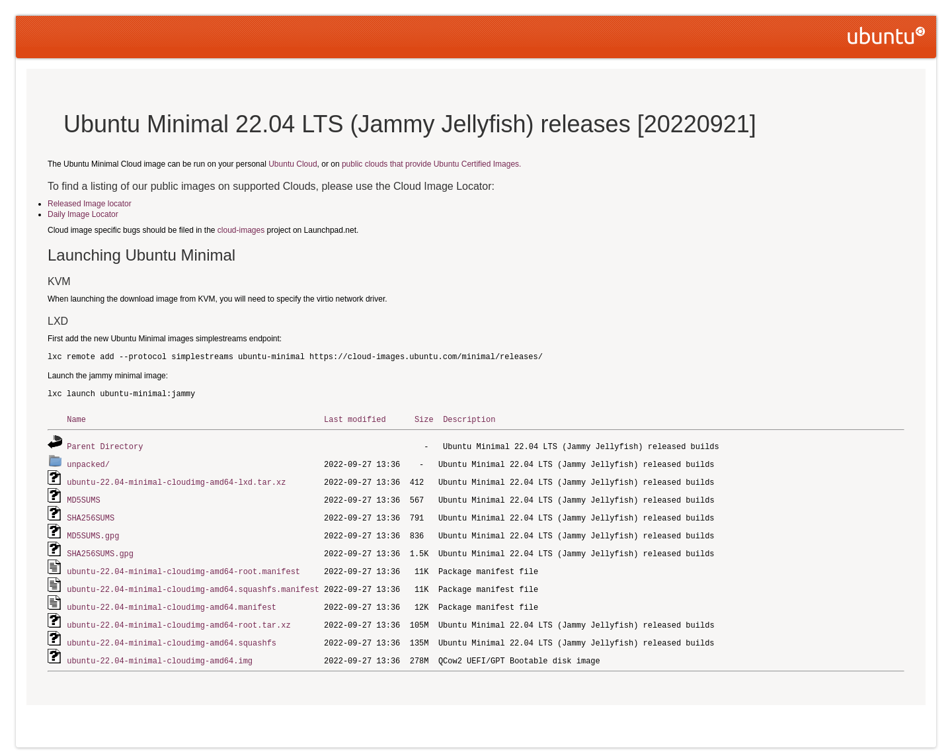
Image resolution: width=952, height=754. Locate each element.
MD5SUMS (83, 497)
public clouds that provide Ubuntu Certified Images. (431, 164)
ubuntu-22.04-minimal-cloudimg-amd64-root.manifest (183, 565)
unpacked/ (88, 462)
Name (76, 419)
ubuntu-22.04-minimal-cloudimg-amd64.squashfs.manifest (193, 583)
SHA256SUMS (90, 514)
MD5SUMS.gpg (93, 531)
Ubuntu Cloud (292, 164)
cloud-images (241, 230)
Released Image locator (90, 203)
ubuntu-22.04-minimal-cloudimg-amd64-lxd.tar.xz (176, 479)
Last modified (355, 419)
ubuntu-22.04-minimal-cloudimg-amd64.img (160, 651)
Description (469, 419)
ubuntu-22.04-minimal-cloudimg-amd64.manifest (171, 600)
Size (424, 419)
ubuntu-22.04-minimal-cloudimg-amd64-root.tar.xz (178, 617)
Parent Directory (105, 445)
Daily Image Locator (83, 214)
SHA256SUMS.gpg (100, 548)
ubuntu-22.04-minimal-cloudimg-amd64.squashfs (171, 634)
